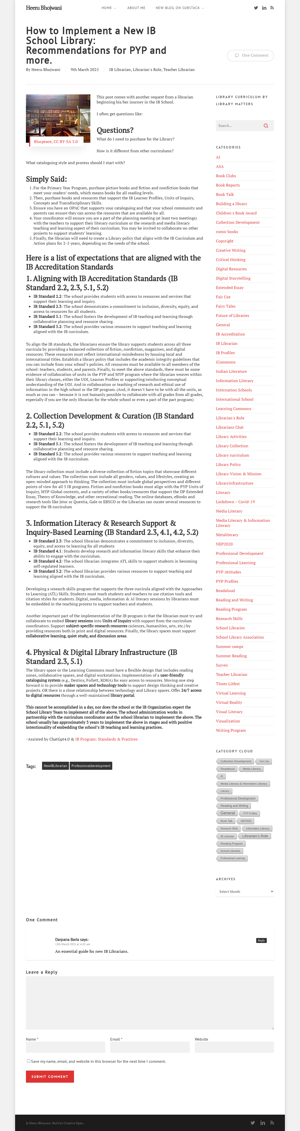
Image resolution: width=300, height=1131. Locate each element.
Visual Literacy (229, 711)
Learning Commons (233, 408)
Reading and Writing (234, 600)
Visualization (228, 721)
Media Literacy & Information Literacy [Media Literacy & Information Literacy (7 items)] (244, 783)
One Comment (251, 55)
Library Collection (232, 446)
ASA (220, 166)
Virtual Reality (229, 702)
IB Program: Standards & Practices (106, 739)
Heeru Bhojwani (44, 8)
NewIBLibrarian (55, 765)
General (223, 324)
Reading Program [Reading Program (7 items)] (232, 843)
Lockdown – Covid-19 (235, 501)
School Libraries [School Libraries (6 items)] (230, 850)
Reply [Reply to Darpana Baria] (261, 940)
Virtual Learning (231, 693)
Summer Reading (231, 656)
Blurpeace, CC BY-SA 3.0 (57, 141)
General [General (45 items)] (228, 813)
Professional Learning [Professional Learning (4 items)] (233, 858)
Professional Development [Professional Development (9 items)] (238, 798)
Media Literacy (229, 511)
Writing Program (231, 730)
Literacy (223, 492)
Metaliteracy (227, 534)
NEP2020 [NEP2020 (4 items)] (246, 821)
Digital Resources (231, 269)
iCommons (226, 362)
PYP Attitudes (228, 572)
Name (32, 1039)
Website (201, 1039)
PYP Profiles (227, 581)
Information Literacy (234, 380)
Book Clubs (226, 175)
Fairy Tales (226, 306)
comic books (227, 231)
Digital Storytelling (233, 278)
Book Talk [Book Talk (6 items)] (227, 820)
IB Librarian (120, 69)
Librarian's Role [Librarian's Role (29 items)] (255, 836)
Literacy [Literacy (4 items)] (225, 791)
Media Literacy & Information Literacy (243, 523)
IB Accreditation (230, 334)
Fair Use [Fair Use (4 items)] (264, 761)
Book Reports (228, 185)
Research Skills (229, 618)
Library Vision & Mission (238, 474)
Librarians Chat (230, 427)
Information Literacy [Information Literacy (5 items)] (257, 828)
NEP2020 (224, 544)
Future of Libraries (232, 315)
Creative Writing (230, 250)
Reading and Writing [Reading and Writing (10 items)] (234, 806)
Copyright (225, 241)
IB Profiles (225, 352)
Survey (222, 665)
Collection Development (238, 222)
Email (116, 1039)
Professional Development (240, 553)
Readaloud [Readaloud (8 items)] (228, 768)
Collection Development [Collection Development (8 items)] (236, 761)
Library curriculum (232, 455)
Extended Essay (230, 287)
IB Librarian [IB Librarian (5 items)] (227, 836)
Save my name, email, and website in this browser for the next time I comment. (98, 1061)
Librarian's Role (147, 69)
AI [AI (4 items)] (222, 776)
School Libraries (230, 628)
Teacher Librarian (179, 69)
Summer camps (229, 646)
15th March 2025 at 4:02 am (72, 944)
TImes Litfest (228, 683)
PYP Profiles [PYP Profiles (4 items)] (250, 813)
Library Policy (228, 464)
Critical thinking (230, 259)
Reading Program (231, 609)
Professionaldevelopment (90, 765)
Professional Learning (235, 562)
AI (218, 157)
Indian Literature (231, 371)
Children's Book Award (236, 213)
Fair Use (223, 297)
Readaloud (225, 590)
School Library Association (240, 637)
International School (234, 399)
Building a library (231, 203)
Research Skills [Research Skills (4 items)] (229, 828)
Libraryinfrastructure (234, 483)
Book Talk (225, 194)
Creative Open (73, 1123)
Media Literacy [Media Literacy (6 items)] (252, 768)
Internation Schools (234, 390)
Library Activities (231, 436)
